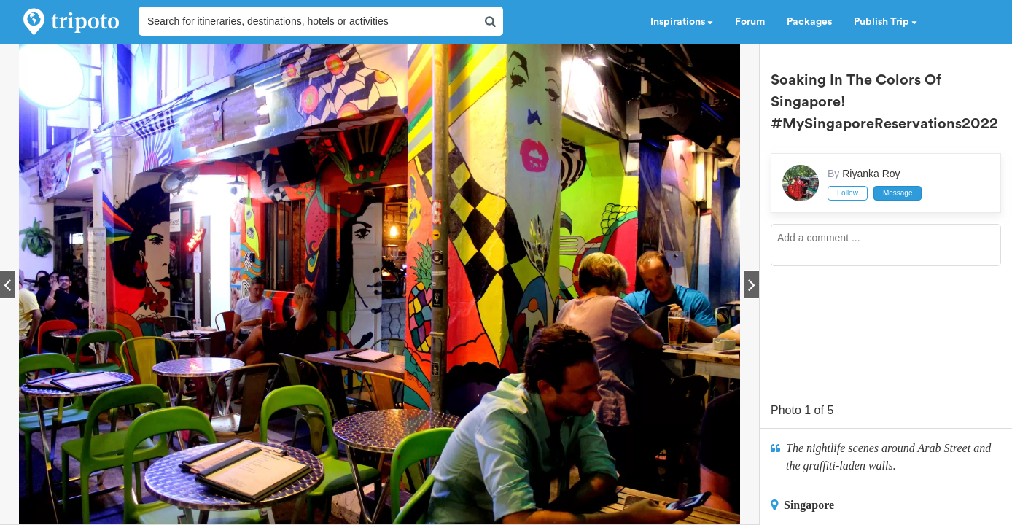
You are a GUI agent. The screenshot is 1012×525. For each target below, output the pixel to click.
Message (898, 193)
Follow (847, 193)
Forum (750, 22)
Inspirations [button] (681, 22)
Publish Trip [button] (885, 22)
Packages (809, 22)
